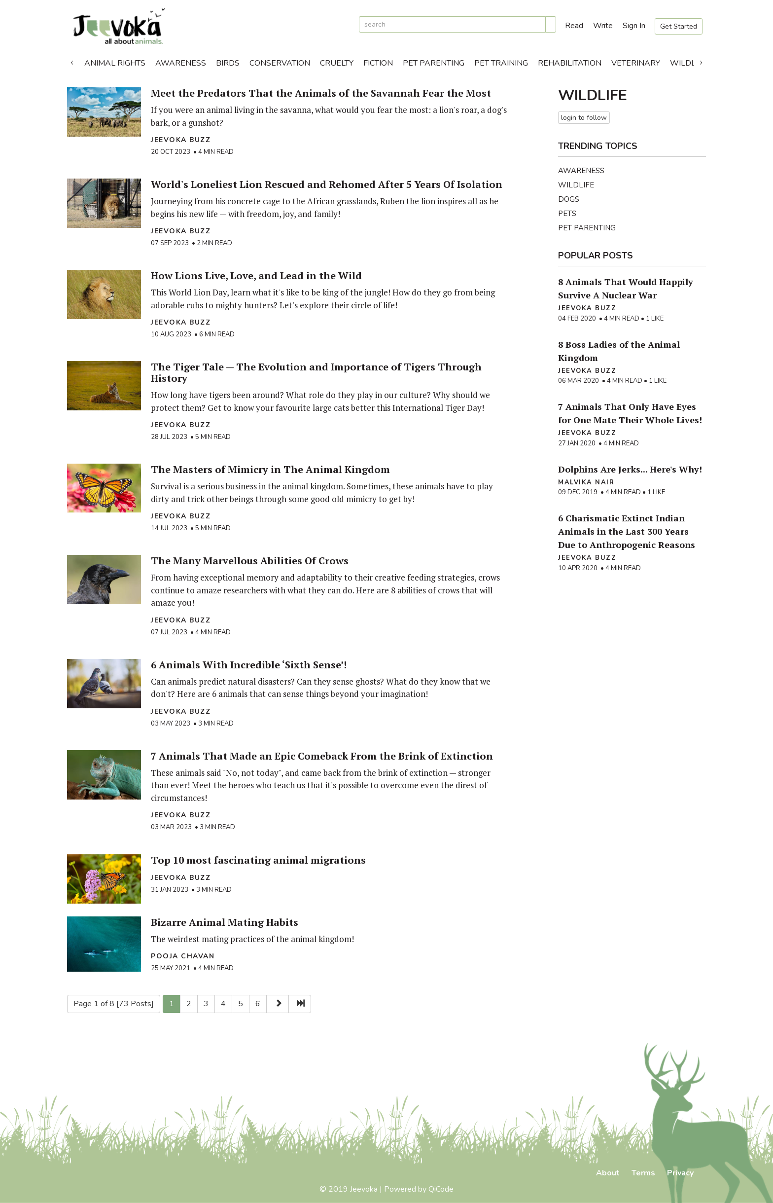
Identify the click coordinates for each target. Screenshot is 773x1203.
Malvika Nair (586, 482)
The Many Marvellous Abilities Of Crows (250, 560)
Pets (567, 214)
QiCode (441, 1189)
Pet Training (501, 63)
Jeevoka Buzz (181, 140)
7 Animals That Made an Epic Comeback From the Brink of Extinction (322, 756)
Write (603, 25)
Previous (72, 61)
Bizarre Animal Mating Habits (224, 922)
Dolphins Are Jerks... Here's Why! (630, 469)
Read (574, 25)
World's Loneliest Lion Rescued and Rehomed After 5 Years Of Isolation (326, 184)
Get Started (678, 26)
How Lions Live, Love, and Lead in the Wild (256, 275)
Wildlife (688, 63)
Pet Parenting (433, 63)
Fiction (378, 63)
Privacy (680, 1172)
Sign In (634, 25)
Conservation (279, 63)
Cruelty (336, 63)
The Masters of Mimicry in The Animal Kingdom (270, 469)
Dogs (568, 199)
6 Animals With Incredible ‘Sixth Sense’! (249, 664)
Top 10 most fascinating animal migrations (258, 860)
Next (701, 61)
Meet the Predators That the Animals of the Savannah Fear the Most (321, 93)
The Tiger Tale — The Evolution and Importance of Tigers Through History (316, 372)
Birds (228, 63)
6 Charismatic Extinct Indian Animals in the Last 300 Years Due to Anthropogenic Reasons (626, 531)
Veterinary (635, 63)
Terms (643, 1172)
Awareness (180, 63)
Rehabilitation (569, 63)
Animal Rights (114, 63)
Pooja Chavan (182, 956)
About (608, 1172)
